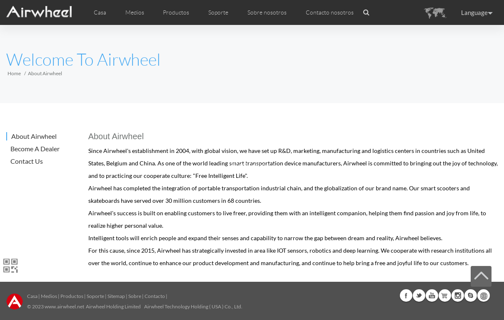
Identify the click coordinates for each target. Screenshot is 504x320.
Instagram (458, 295)
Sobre (134, 296)
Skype (470, 295)
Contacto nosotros (330, 12)
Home (14, 73)
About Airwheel (34, 136)
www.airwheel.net (64, 306)
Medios (49, 296)
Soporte (218, 12)
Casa (100, 12)
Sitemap (116, 296)
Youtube (432, 295)
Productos (176, 12)
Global (483, 295)
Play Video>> (252, 165)
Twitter (419, 295)
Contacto (155, 296)
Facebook (406, 295)
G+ (445, 295)
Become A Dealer (35, 149)
